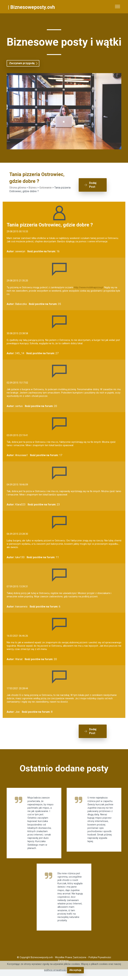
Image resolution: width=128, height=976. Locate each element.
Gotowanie (45, 187)
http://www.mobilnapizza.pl (88, 287)
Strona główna (17, 187)
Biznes (32, 187)
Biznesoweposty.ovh (32, 7)
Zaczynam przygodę (22, 63)
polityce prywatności (55, 970)
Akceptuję (75, 970)
